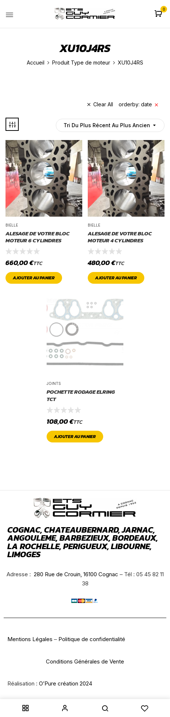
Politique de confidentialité (91, 639)
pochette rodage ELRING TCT (81, 395)
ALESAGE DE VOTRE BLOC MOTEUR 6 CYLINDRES (37, 237)
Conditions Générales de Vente (85, 661)
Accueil (35, 62)
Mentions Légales (30, 639)
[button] (159, 14)
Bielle (12, 225)
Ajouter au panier (34, 278)
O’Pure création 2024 (65, 683)
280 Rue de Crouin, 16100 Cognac (75, 574)
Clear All (103, 104)
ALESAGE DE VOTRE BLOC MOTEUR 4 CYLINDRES (120, 237)
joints (54, 383)
